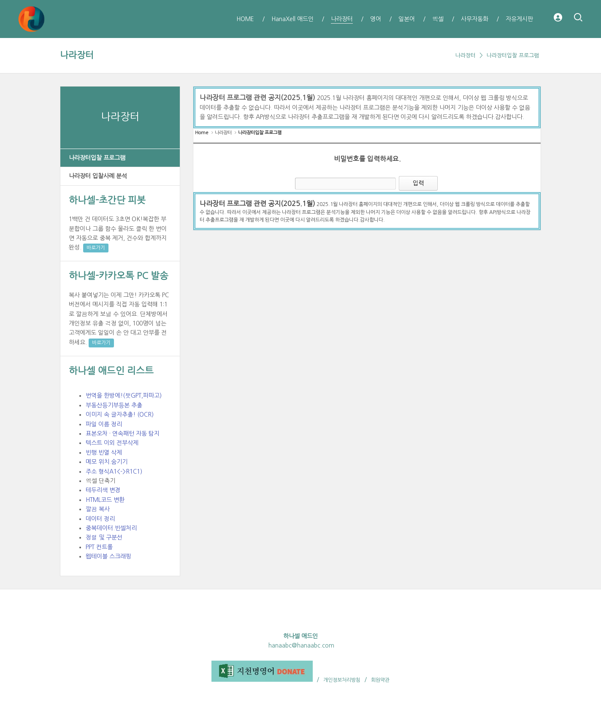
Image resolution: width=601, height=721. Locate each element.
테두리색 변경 (103, 490)
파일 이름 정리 (104, 424)
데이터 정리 (100, 519)
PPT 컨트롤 (99, 547)
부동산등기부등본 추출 (114, 405)
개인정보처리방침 (341, 680)
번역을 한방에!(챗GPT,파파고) (124, 395)
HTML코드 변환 (105, 500)
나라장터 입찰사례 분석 (98, 176)
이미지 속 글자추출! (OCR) (120, 414)
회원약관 (380, 680)
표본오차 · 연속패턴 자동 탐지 (123, 433)
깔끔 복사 (98, 509)
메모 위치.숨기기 (106, 462)
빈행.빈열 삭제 (104, 452)
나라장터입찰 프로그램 (513, 55)
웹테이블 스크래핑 (108, 556)
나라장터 (77, 55)
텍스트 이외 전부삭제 (112, 443)
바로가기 (96, 247)
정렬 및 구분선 (104, 537)
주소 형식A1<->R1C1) (114, 471)
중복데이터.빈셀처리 (111, 528)
